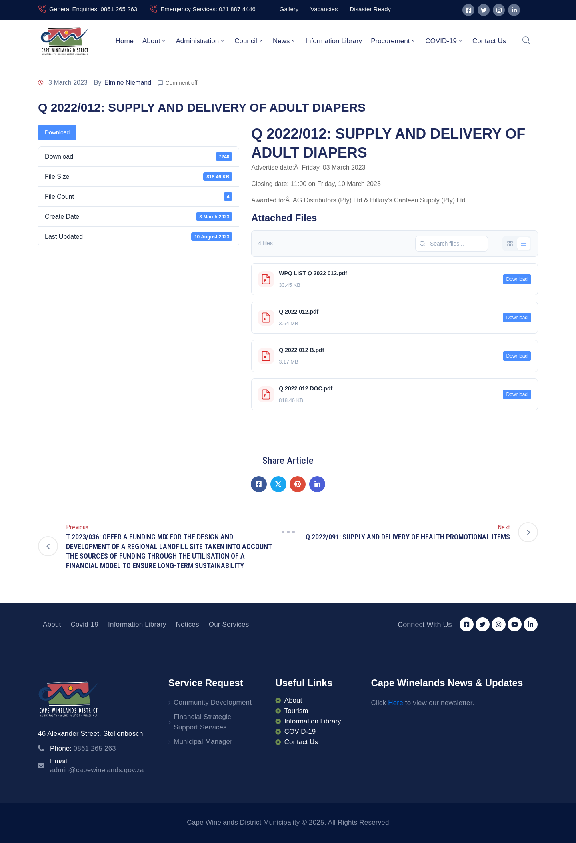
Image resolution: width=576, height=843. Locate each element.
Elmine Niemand (127, 82)
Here (395, 703)
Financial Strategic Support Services (202, 722)
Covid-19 (84, 624)
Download (57, 132)
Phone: (83, 748)
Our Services (229, 624)
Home (125, 41)
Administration (201, 41)
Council (249, 41)
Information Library (333, 41)
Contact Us (489, 41)
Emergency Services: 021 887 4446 (208, 9)
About (154, 41)
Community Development (213, 702)
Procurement (393, 41)
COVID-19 (444, 41)
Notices (187, 624)
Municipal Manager (203, 741)
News (285, 41)
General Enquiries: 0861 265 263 (93, 9)
